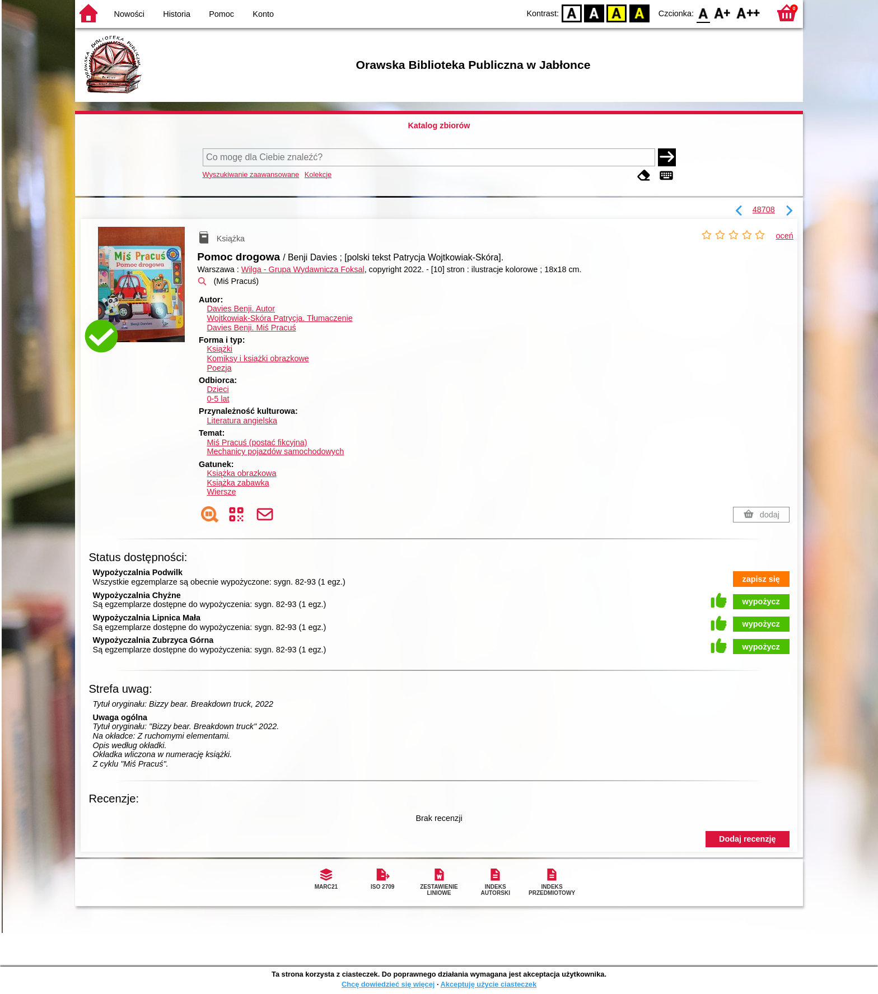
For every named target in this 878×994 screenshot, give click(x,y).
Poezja (219, 367)
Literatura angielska (242, 420)
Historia (176, 14)
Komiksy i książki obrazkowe (258, 358)
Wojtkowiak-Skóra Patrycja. (279, 318)
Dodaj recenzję (747, 838)
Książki (219, 348)
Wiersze (221, 491)
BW (594, 12)
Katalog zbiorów (439, 125)
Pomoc (221, 14)
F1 (722, 12)
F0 (703, 12)
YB (617, 12)
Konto (263, 14)
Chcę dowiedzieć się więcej (388, 984)
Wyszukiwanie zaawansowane (251, 174)
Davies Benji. (241, 308)
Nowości (129, 14)
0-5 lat (218, 398)
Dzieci (217, 389)
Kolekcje (318, 174)
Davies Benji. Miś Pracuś (251, 327)
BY (639, 12)
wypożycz (761, 601)
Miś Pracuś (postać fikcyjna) (257, 442)
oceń (784, 235)
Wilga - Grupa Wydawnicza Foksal (303, 269)
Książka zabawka (238, 482)
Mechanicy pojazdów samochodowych (275, 451)
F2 (748, 12)
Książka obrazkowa (241, 473)
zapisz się (761, 579)
